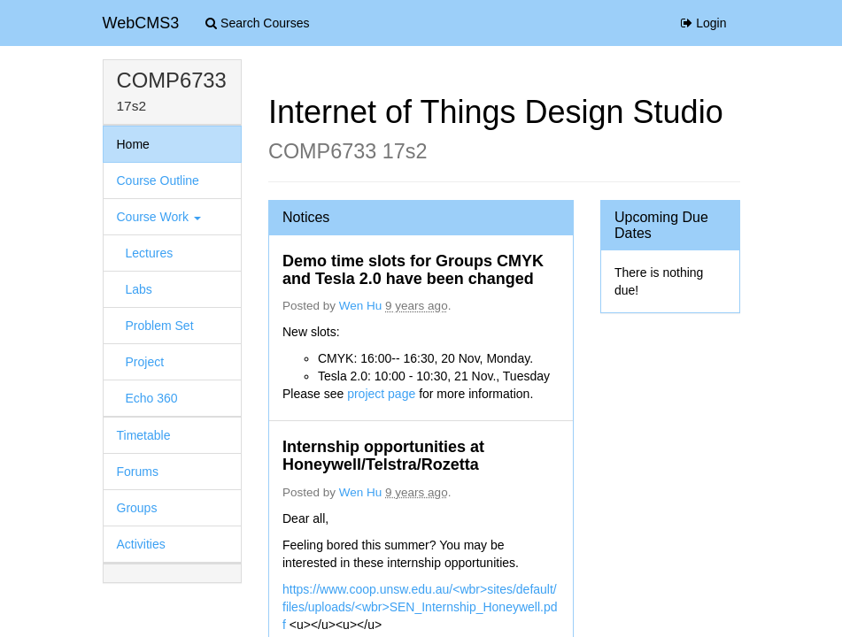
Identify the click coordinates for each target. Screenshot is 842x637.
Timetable (144, 435)
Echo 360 (152, 398)
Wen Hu (360, 305)
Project (145, 362)
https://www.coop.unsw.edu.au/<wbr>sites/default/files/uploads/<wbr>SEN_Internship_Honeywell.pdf (420, 607)
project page (383, 394)
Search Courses (257, 23)
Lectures (150, 253)
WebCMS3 (141, 23)
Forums (137, 471)
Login (703, 23)
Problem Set (160, 325)
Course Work (159, 217)
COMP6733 (172, 80)
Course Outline (158, 180)
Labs (139, 289)
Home (133, 144)
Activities (141, 544)
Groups (137, 508)
